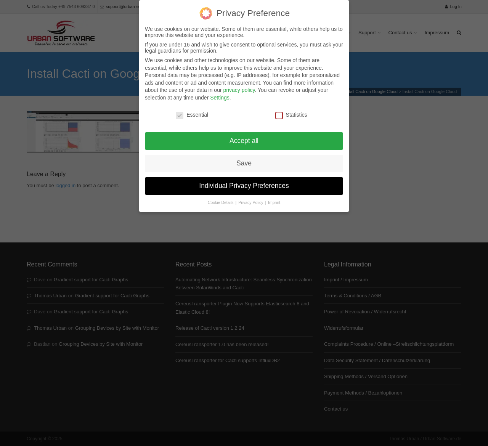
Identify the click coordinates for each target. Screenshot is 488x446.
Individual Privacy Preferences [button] (244, 181)
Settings (220, 93)
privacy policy (239, 86)
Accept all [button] (244, 136)
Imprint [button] (274, 198)
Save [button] (244, 159)
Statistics (291, 110)
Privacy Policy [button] (251, 198)
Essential (192, 110)
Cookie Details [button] (221, 198)
